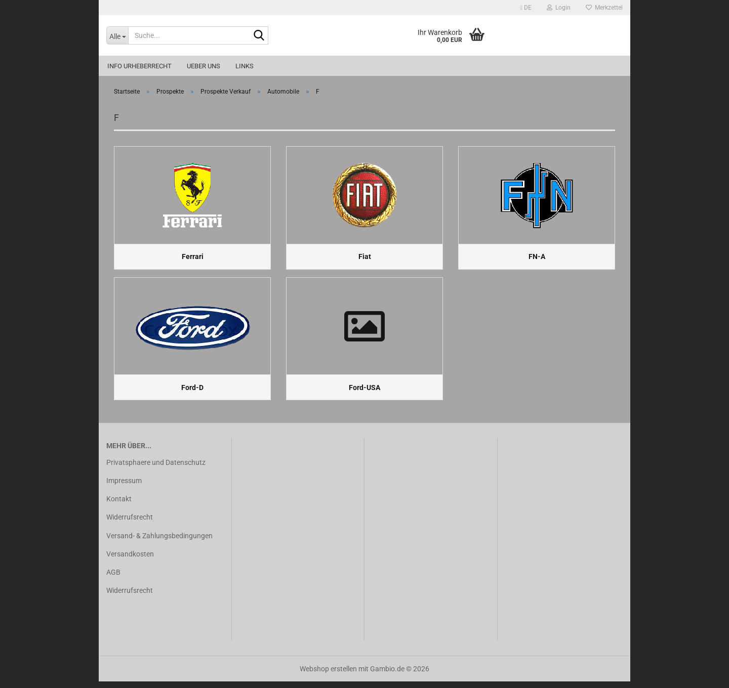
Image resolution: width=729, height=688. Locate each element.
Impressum (124, 487)
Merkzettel (604, 7)
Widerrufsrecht (129, 524)
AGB (113, 578)
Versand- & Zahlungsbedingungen (159, 542)
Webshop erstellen (328, 675)
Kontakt (119, 505)
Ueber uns (203, 66)
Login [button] (559, 7)
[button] (526, 7)
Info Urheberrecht (139, 66)
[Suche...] (117, 35)
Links (244, 66)
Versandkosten (130, 560)
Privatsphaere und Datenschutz (156, 468)
